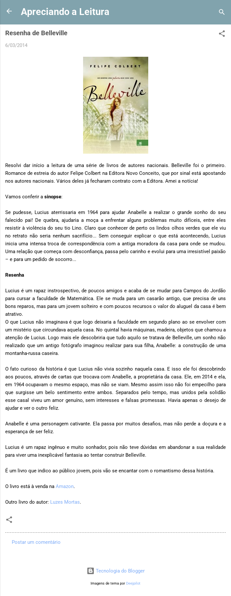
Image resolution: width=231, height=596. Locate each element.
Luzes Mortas (65, 502)
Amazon (65, 486)
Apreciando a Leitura (65, 11)
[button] (222, 35)
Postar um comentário (36, 542)
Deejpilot (133, 583)
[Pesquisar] (222, 13)
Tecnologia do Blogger (116, 571)
